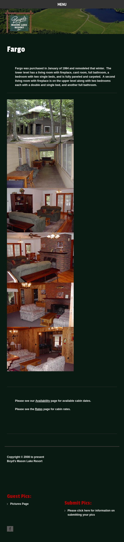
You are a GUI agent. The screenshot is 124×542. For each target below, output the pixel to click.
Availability (42, 400)
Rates (39, 409)
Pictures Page (19, 503)
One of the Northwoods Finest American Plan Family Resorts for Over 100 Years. (20, 21)
